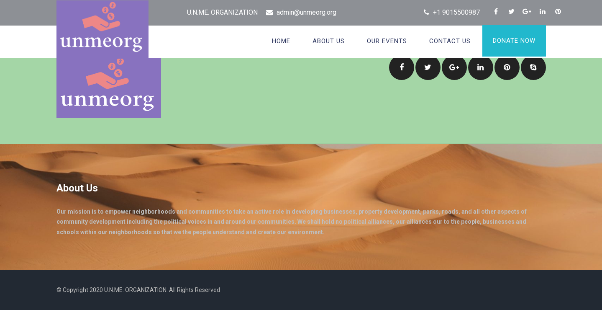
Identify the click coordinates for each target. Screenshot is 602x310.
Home (281, 41)
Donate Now (514, 40)
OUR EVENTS (387, 41)
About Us (329, 41)
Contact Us (450, 41)
